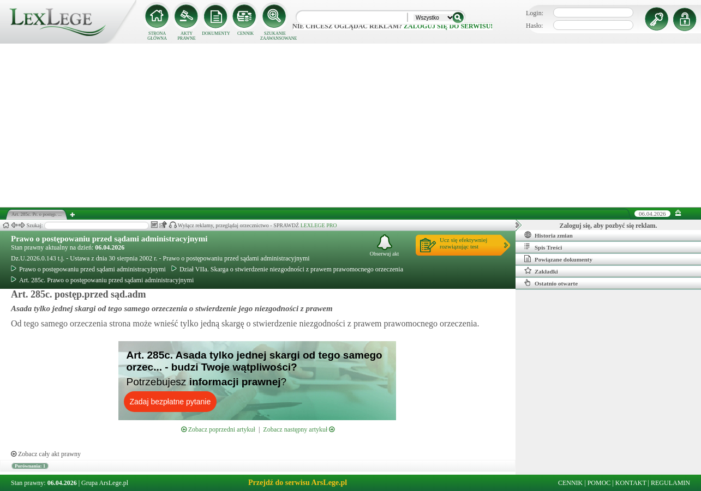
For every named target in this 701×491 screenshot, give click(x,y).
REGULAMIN (670, 483)
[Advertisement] (350, 125)
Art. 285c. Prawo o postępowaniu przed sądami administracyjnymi (102, 280)
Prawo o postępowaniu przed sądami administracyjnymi (109, 238)
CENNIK (245, 33)
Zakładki (541, 271)
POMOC (599, 483)
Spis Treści (543, 247)
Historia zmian (548, 235)
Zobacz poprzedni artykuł (218, 429)
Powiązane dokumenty (558, 259)
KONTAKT (630, 483)
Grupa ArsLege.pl (104, 483)
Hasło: (534, 25)
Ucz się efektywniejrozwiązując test (463, 243)
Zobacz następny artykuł (298, 429)
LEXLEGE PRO (319, 225)
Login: (534, 13)
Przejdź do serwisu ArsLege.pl (297, 482)
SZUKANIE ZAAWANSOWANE (275, 36)
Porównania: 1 (30, 466)
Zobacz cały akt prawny (46, 454)
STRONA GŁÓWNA (157, 36)
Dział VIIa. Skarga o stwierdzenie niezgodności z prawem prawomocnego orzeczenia (287, 269)
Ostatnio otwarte (551, 283)
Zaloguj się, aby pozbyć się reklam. (608, 225)
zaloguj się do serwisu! (448, 26)
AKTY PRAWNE (186, 36)
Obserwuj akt (384, 245)
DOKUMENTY (216, 33)
